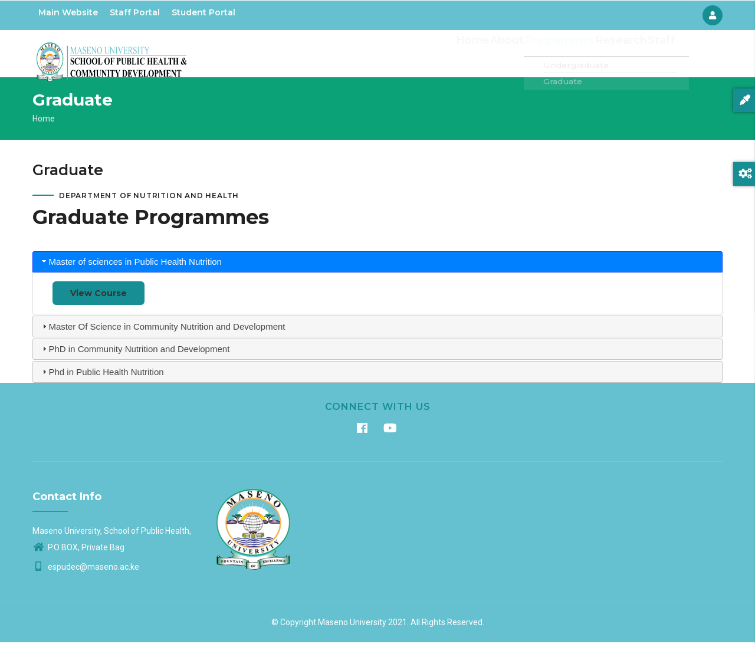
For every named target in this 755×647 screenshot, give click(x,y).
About (502, 56)
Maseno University (352, 627)
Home (464, 56)
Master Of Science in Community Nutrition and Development (167, 331)
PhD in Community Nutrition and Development (139, 354)
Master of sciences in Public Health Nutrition (135, 267)
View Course (98, 298)
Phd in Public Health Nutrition (106, 377)
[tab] (377, 267)
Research (615, 56)
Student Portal (203, 12)
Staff (658, 56)
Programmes (555, 56)
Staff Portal (135, 12)
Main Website (68, 12)
